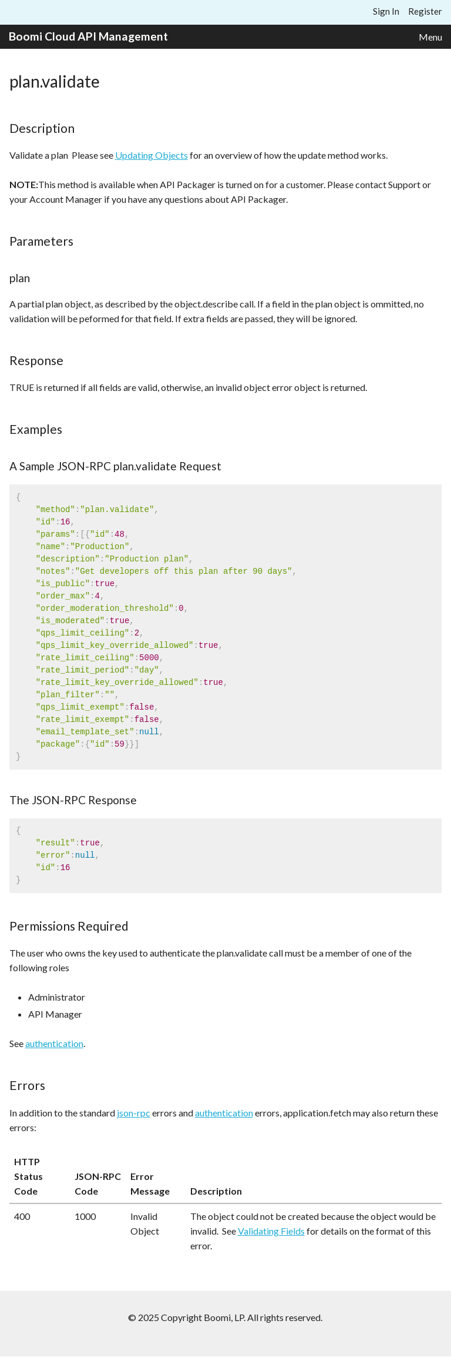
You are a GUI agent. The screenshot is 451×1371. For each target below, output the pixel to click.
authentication (54, 1043)
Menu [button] (430, 36)
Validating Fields (271, 1230)
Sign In (386, 11)
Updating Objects (151, 154)
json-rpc (133, 1112)
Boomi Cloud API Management (88, 36)
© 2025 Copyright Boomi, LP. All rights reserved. (225, 1317)
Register (425, 11)
